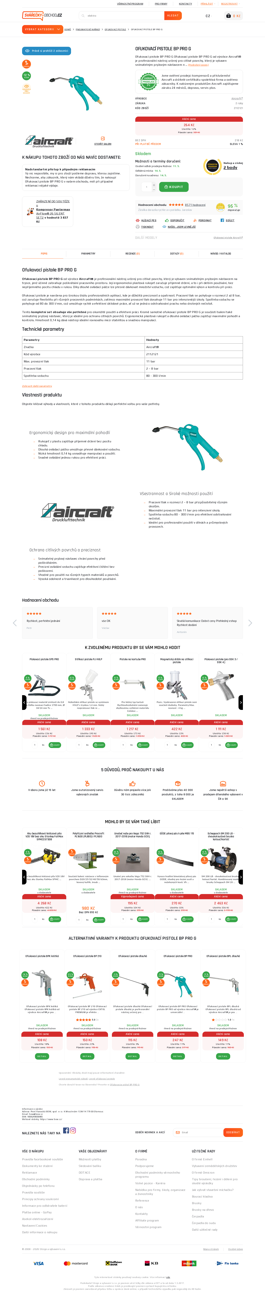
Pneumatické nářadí (88, 29)
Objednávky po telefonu (38, 1200)
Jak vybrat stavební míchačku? (213, 1204)
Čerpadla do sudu (204, 1237)
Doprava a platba (90, 1194)
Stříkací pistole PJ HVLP (88, 659)
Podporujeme (144, 1180)
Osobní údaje (235, 1263)
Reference (142, 1215)
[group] (44, 706)
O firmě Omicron (203, 1187)
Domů (67, 29)
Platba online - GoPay (37, 1227)
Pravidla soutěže (33, 1207)
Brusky (197, 1218)
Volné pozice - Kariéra (150, 1198)
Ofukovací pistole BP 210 (87, 971)
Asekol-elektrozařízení (37, 1233)
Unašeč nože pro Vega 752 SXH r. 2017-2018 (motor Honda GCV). (132, 842)
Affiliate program (147, 1235)
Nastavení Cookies (34, 1240)
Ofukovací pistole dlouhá (132, 971)
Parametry (88, 254)
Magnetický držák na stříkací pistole (176, 661)
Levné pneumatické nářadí (73, 1093)
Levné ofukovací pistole (102, 1093)
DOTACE (85, 1187)
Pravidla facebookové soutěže (42, 1174)
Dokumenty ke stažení (37, 1180)
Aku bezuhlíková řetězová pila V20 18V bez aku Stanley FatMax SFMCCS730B (44, 844)
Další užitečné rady (205, 1244)
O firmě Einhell (202, 1174)
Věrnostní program (130, 3)
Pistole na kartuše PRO (133, 659)
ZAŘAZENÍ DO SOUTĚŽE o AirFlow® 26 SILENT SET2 (53, 209)
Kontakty (185, 3)
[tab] (132, 253)
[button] (15, 623)
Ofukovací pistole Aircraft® (226, 238)
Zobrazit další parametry (39, 386)
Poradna (141, 1174)
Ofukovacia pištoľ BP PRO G (124, 1099)
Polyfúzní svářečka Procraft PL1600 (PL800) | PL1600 (88, 842)
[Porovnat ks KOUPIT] (34, 752)
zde (168, 1292)
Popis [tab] (44, 254)
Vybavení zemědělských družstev (214, 1180)
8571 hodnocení (195, 204)
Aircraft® (237, 99)
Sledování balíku (90, 1180)
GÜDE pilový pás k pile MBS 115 (177, 841)
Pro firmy (161, 3)
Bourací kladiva (202, 1211)
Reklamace (29, 1187)
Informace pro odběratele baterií (44, 1220)
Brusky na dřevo (203, 1224)
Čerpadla (198, 1231)
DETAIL (42, 1071)
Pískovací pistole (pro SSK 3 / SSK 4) (220, 661)
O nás (139, 1222)
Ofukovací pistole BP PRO (178, 971)
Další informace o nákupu (39, 1247)
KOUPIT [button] (56, 753)
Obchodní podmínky (36, 1194)
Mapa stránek (210, 1263)
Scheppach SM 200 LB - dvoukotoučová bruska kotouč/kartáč (221, 844)
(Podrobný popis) (200, 64)
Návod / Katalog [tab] (221, 254)
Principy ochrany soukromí (40, 1214)
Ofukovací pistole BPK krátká (42, 971)
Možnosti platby (90, 1174)
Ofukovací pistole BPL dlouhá (223, 971)
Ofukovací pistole (115, 29)
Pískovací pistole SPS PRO (44, 659)
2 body (230, 167)
